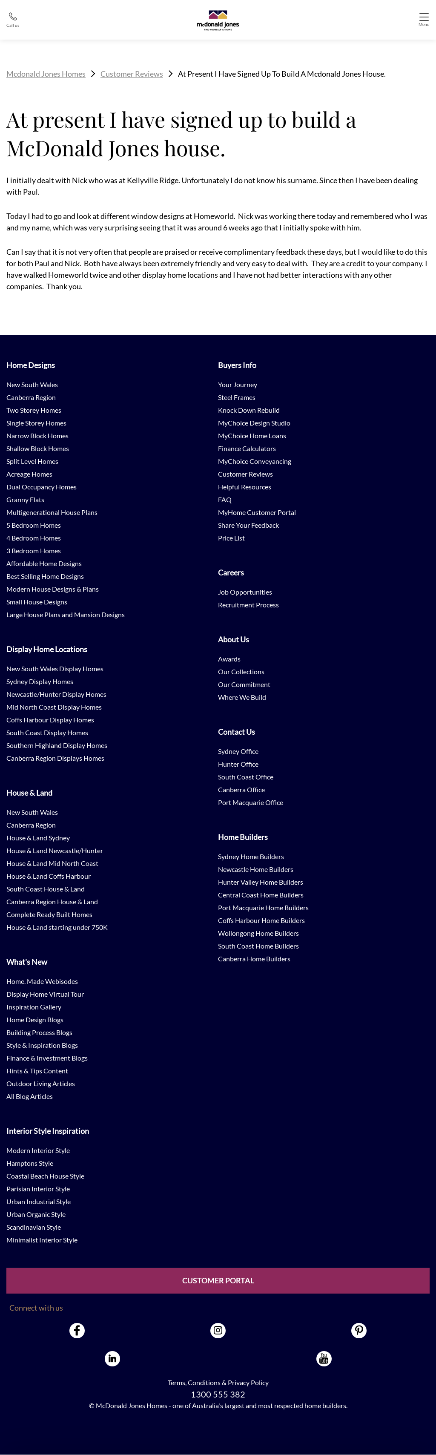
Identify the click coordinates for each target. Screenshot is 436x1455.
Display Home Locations (46, 649)
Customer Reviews (131, 73)
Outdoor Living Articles (40, 1083)
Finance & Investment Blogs (47, 1058)
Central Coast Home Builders (261, 895)
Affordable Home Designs (44, 563)
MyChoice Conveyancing (254, 461)
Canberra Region (31, 397)
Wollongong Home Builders (258, 933)
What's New (26, 961)
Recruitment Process (248, 605)
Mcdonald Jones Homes (46, 73)
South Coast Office (245, 777)
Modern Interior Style (38, 1150)
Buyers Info (237, 365)
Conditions (204, 1382)
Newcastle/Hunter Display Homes (56, 694)
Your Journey (237, 384)
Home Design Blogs (34, 1019)
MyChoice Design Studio (254, 423)
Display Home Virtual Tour (45, 994)
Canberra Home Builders (254, 959)
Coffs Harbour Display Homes (50, 720)
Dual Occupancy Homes (41, 487)
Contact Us (236, 731)
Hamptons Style (29, 1163)
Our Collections (241, 671)
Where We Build (242, 697)
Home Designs (30, 365)
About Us (233, 639)
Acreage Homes (29, 474)
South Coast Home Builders (258, 946)
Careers (231, 572)
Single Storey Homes (36, 423)
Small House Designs (36, 602)
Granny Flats (25, 499)
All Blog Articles (29, 1096)
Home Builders (243, 837)
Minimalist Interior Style (41, 1240)
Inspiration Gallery (33, 1007)
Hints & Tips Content (37, 1071)
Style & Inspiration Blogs (42, 1045)
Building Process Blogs (39, 1032)
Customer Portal (218, 1280)
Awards (229, 659)
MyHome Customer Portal (257, 512)
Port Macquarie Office (250, 802)
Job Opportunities (245, 592)
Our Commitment (244, 684)
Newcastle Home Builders (255, 869)
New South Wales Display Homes (54, 668)
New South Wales (32, 384)
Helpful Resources (244, 487)
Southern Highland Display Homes (56, 745)
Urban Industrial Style (38, 1201)
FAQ (225, 499)
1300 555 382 (218, 1394)
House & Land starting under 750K (57, 927)
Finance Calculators (247, 448)
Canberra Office (241, 789)
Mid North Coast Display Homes (54, 707)
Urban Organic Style (36, 1214)
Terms (176, 1382)
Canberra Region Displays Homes (55, 758)
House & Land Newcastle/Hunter (54, 850)
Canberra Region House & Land (52, 901)
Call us (12, 24)
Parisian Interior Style (38, 1189)
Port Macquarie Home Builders (263, 907)
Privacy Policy (248, 1382)
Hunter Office (238, 764)
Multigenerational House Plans (52, 512)
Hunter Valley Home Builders (260, 882)
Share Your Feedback (248, 525)
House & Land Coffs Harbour (48, 876)
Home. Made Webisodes (42, 981)
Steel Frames (236, 397)
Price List (231, 538)
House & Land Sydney (38, 838)
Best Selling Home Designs (45, 576)
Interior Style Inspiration (47, 1131)
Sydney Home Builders (251, 856)
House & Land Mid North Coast (52, 863)
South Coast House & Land (45, 889)
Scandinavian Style (33, 1227)
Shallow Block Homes (37, 448)
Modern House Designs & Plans (52, 589)
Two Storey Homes (33, 410)
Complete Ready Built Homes (49, 914)
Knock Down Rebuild (249, 410)
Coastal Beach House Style (45, 1176)
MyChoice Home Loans (252, 435)
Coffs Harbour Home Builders (261, 920)
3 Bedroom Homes (33, 550)
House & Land (29, 792)
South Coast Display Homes (47, 732)
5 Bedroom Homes (33, 525)
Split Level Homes (32, 461)
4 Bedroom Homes (33, 538)
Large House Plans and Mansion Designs (65, 614)
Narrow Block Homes (37, 435)
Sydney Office (238, 751)
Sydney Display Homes (39, 681)
